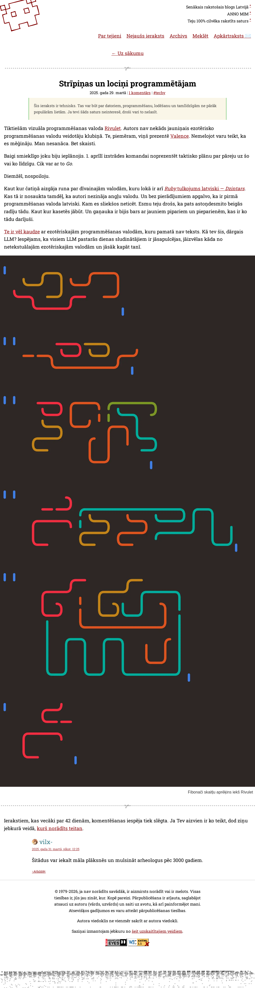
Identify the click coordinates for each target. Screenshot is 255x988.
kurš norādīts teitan (59, 828)
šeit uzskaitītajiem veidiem (157, 931)
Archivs (178, 36)
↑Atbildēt (39, 871)
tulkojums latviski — (204, 188)
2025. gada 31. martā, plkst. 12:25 (55, 849)
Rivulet (113, 128)
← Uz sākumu (127, 53)
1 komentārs (140, 92)
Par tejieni (109, 36)
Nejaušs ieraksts (145, 36)
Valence (179, 136)
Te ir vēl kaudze (22, 231)
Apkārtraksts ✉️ (232, 36)
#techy (159, 92)
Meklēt (200, 36)
